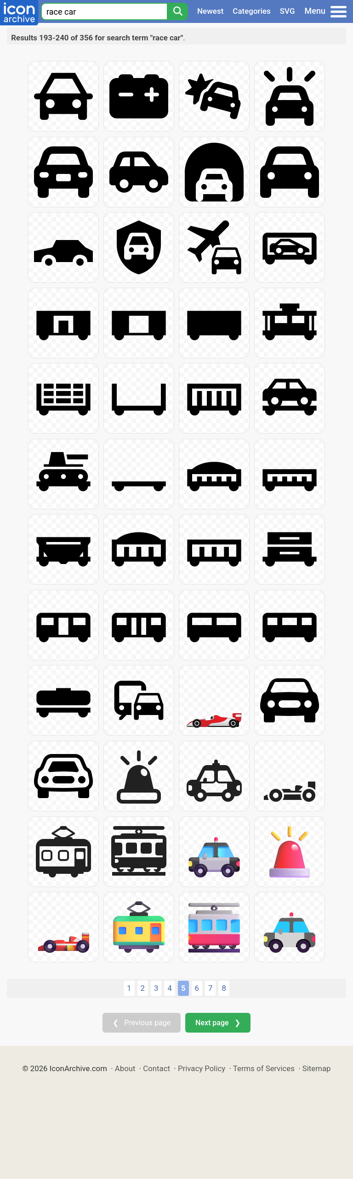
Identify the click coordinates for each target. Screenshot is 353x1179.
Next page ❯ (217, 1022)
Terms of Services (264, 1068)
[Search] (177, 11)
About (125, 1068)
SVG (287, 11)
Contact (156, 1068)
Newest (210, 11)
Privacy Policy (201, 1068)
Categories (252, 11)
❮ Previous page (142, 1022)
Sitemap (316, 1068)
